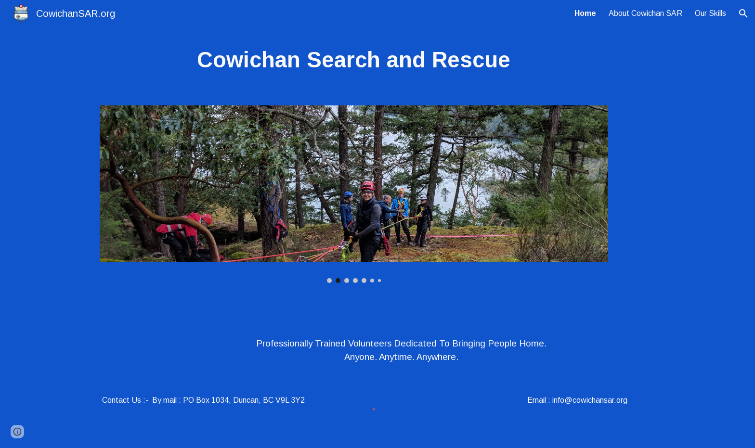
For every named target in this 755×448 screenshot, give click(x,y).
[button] (743, 13)
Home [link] (585, 13)
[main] (354, 60)
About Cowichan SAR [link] (645, 13)
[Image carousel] (354, 194)
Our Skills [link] (710, 13)
